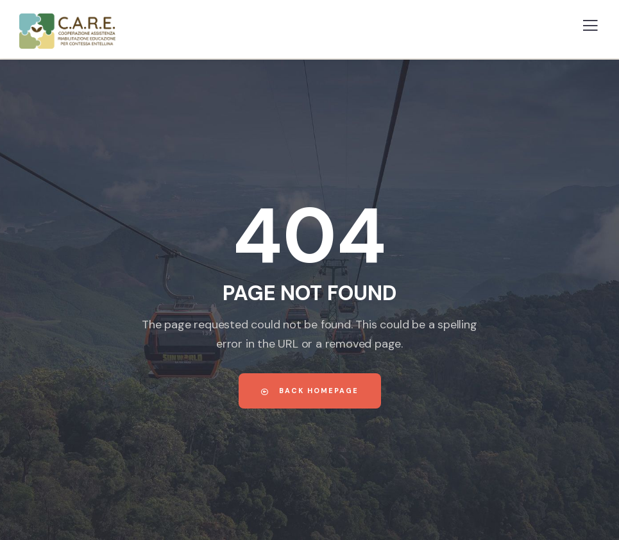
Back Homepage (310, 390)
